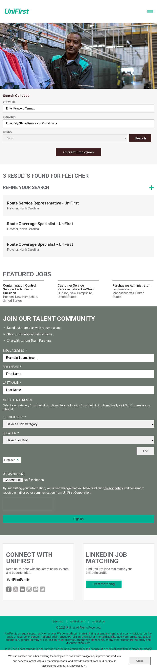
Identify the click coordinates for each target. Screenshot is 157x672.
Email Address (15, 351)
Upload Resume (14, 473)
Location (9, 116)
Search (140, 138)
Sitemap (58, 621)
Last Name (12, 383)
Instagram (29, 589)
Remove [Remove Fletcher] (18, 460)
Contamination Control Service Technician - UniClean (19, 289)
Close (139, 660)
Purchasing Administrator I (131, 285)
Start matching (104, 584)
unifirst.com (77, 621)
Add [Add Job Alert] (145, 451)
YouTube (42, 589)
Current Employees (78, 152)
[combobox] (78, 123)
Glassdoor (35, 589)
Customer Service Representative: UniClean (76, 287)
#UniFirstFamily (18, 580)
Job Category (14, 417)
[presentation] (28, 504)
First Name (12, 367)
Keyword (9, 102)
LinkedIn (22, 589)
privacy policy (113, 488)
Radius (7, 131)
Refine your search (26, 187)
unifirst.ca (98, 621)
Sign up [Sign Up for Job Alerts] (78, 519)
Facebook (8, 589)
